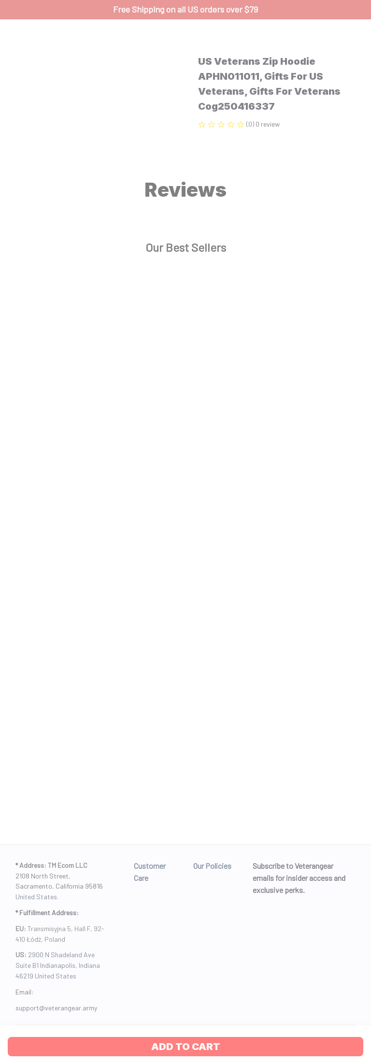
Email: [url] (24, 992)
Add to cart (185, 1046)
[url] (56, 1008)
